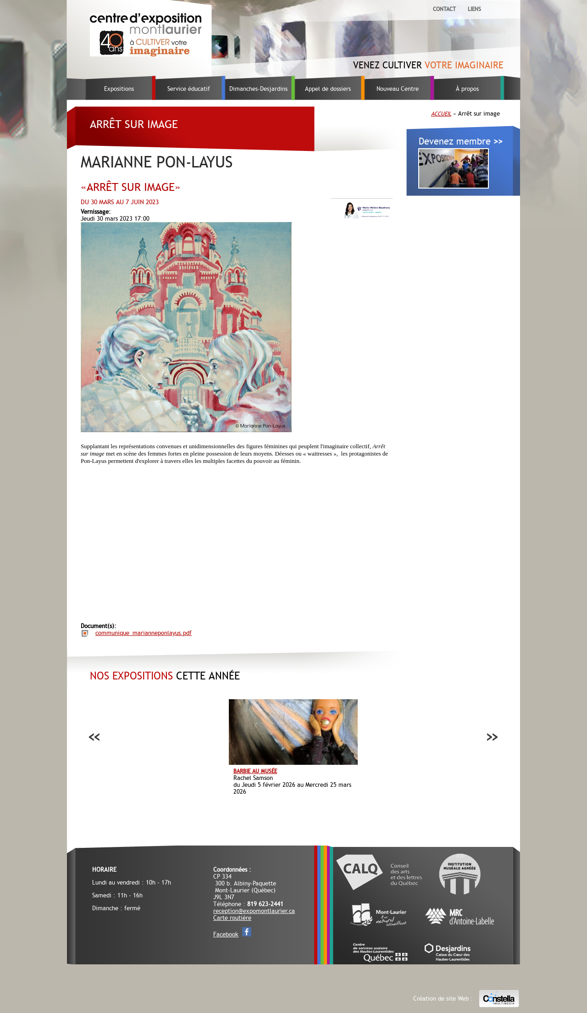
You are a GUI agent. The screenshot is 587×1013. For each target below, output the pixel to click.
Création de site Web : (466, 998)
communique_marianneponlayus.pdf (143, 632)
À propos (467, 88)
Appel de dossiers (328, 88)
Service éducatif (188, 88)
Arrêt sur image (134, 124)
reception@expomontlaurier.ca (254, 910)
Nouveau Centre (398, 88)
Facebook (225, 934)
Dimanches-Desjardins (258, 88)
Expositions (119, 88)
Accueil (441, 114)
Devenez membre (461, 141)
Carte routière (232, 917)
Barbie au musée (255, 771)
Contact (444, 9)
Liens (474, 9)
